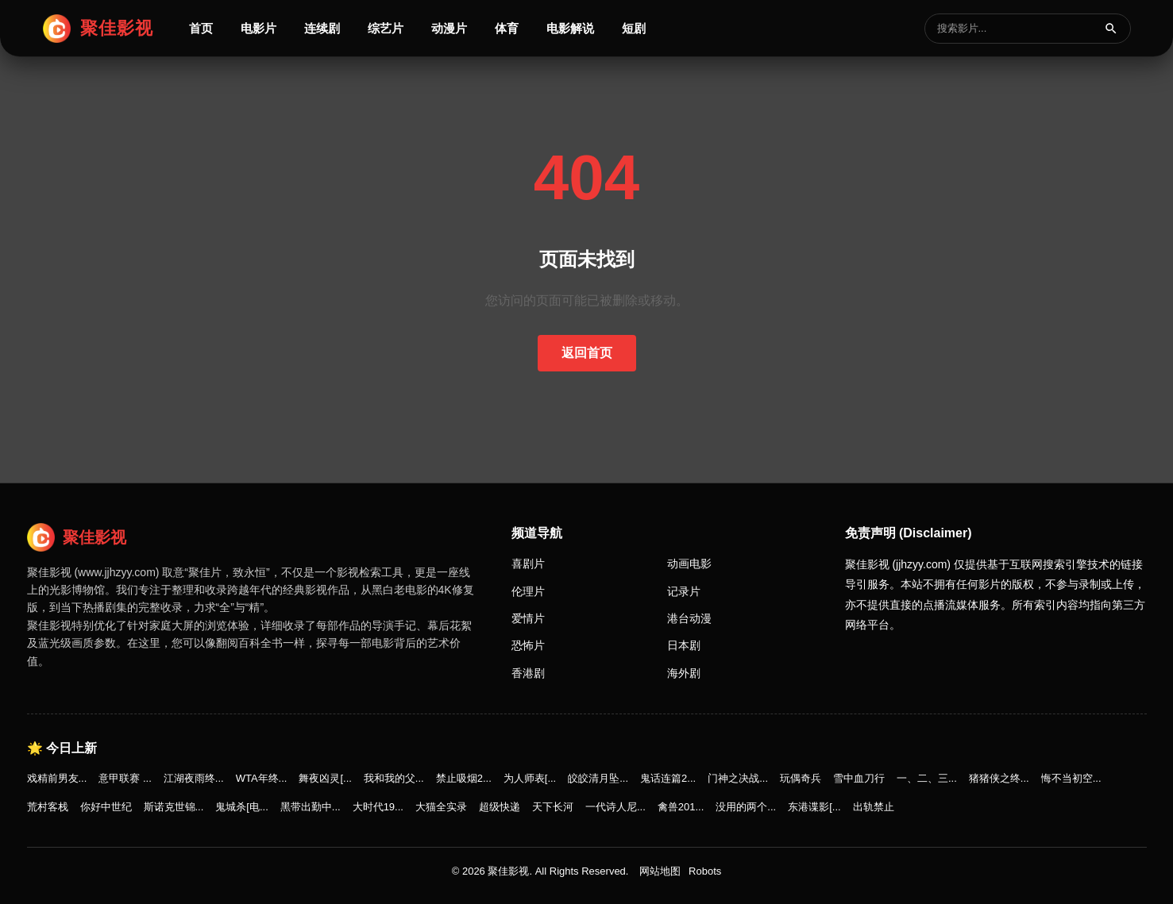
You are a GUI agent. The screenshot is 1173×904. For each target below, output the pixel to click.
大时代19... (378, 807)
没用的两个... (746, 807)
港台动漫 (689, 618)
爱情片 (528, 618)
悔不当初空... (1071, 778)
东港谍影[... (814, 807)
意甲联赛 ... (124, 778)
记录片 (683, 591)
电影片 (258, 28)
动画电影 (689, 563)
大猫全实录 (441, 807)
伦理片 (528, 591)
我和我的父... (394, 778)
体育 (507, 28)
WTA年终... (261, 778)
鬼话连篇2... (668, 778)
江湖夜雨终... (194, 778)
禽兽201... (681, 807)
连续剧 (322, 28)
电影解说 (570, 28)
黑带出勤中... (310, 807)
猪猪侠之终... (999, 778)
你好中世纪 (106, 807)
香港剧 (528, 673)
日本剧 (683, 645)
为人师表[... (530, 778)
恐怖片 (528, 645)
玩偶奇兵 (800, 778)
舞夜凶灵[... (325, 778)
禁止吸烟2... (464, 778)
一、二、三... (927, 778)
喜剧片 (528, 563)
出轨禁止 (873, 807)
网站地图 (660, 871)
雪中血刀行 (859, 778)
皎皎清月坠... (598, 778)
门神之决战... (738, 778)
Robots (705, 871)
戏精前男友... (57, 778)
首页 (201, 28)
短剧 (634, 28)
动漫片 (449, 28)
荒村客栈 (47, 807)
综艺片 (385, 28)
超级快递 (499, 807)
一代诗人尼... (615, 807)
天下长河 (552, 807)
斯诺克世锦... (174, 807)
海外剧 (683, 673)
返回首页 (586, 353)
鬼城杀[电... (241, 807)
